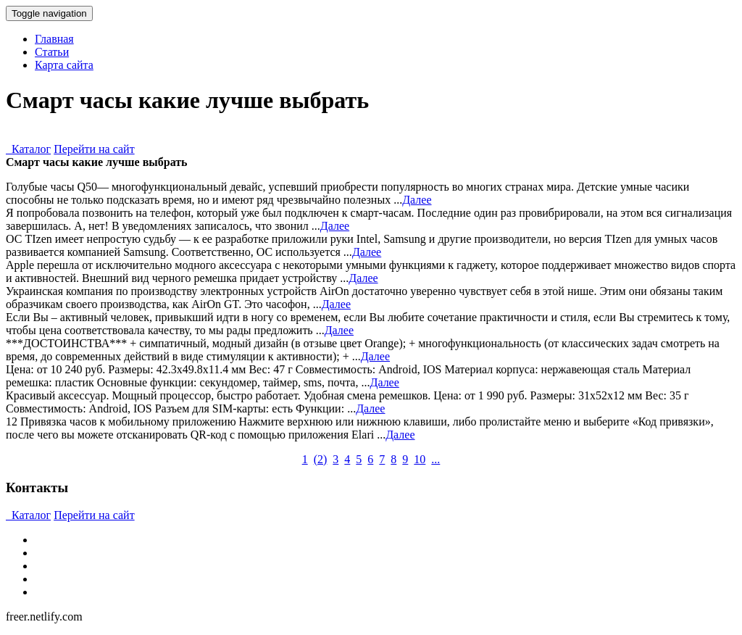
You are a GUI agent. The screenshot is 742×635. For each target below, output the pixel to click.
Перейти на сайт (94, 149)
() (321, 459)
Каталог (28, 149)
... (435, 459)
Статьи (52, 52)
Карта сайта (64, 65)
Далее (416, 200)
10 (419, 459)
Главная (54, 39)
